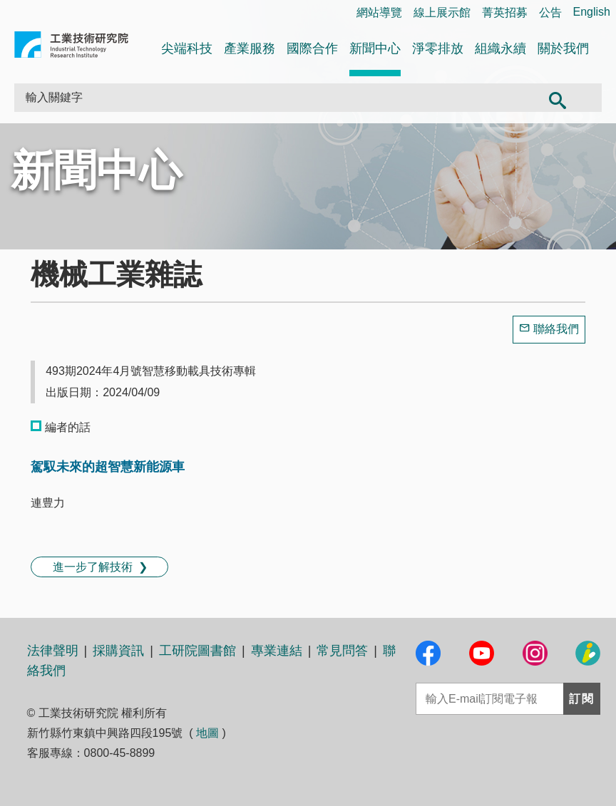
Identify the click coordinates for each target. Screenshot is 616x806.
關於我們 (563, 48)
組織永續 (500, 48)
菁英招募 (505, 12)
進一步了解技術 (93, 567)
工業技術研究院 (71, 47)
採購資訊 (118, 651)
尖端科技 (186, 48)
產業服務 (249, 48)
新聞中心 (375, 48)
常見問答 (342, 651)
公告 (550, 12)
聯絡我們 (556, 329)
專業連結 (276, 651)
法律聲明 (52, 651)
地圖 (207, 733)
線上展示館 (442, 12)
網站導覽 (379, 12)
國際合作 (312, 48)
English (591, 12)
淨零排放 (437, 48)
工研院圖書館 (197, 651)
